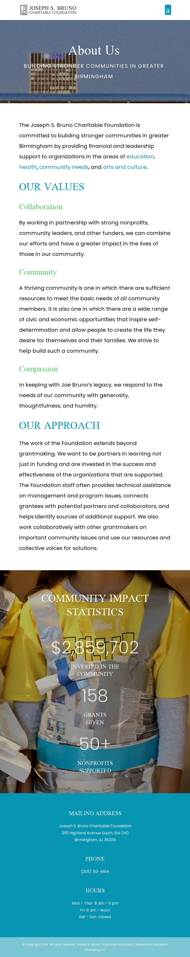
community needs (63, 167)
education (140, 156)
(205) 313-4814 (95, 871)
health (28, 167)
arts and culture (125, 167)
